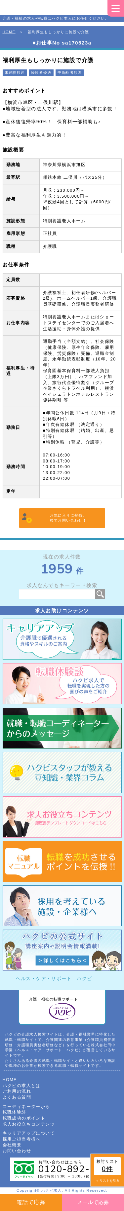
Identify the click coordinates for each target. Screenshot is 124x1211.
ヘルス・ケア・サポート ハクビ (54, 978)
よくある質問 (17, 1097)
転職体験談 (14, 1112)
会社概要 (12, 1145)
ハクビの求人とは (22, 1085)
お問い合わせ (17, 1151)
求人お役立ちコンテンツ (29, 1124)
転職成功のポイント (24, 1118)
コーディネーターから (26, 1106)
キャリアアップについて (29, 1133)
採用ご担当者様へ (22, 1139)
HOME (9, 32)
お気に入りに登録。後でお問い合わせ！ (68, 518)
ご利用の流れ (17, 1091)
